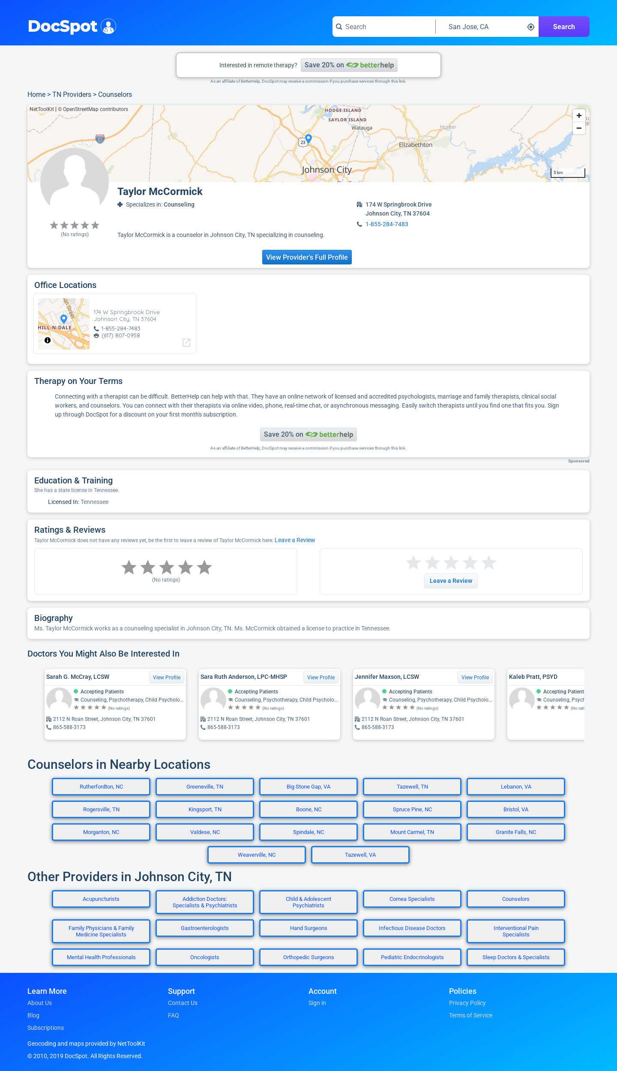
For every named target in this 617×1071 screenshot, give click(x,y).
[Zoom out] (579, 128)
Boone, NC (308, 809)
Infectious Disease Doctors (412, 928)
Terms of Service (470, 1015)
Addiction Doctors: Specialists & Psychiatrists (205, 902)
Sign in (317, 1002)
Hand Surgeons (308, 928)
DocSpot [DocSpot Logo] (70, 25)
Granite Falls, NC (516, 832)
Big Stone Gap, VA (308, 786)
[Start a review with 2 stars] (423, 563)
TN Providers (71, 94)
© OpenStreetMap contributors (93, 109)
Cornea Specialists (412, 899)
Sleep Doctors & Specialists (516, 957)
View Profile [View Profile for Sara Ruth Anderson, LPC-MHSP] (321, 678)
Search (564, 27)
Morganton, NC (101, 832)
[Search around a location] (487, 26)
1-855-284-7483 (386, 224)
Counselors (115, 94)
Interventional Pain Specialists (516, 931)
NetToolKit (42, 109)
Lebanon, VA (516, 786)
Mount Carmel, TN (412, 832)
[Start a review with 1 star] (413, 563)
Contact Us (183, 1002)
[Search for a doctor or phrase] (383, 26)
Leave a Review (295, 540)
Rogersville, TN (101, 809)
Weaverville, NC (257, 855)
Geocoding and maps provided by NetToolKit (86, 1043)
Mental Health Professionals (101, 957)
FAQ (173, 1015)
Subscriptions (45, 1027)
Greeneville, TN (204, 786)
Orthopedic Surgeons (308, 957)
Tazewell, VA (360, 855)
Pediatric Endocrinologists (412, 957)
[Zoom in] (579, 115)
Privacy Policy (467, 1002)
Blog (33, 1015)
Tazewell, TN (412, 786)
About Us (39, 1002)
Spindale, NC (308, 832)
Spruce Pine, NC (412, 809)
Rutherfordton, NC (101, 786)
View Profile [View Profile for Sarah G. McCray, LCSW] (166, 678)
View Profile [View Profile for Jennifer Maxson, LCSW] (475, 678)
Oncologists (204, 957)
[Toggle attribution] (47, 340)
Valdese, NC (205, 832)
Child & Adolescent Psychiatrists (308, 902)
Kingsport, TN (205, 809)
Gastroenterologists (205, 928)
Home (36, 94)
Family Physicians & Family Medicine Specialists (101, 931)
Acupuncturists (101, 899)
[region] (308, 143)
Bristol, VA (515, 809)
